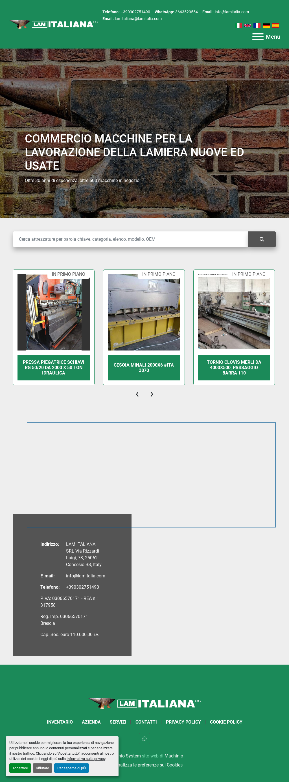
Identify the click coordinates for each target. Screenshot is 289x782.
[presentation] (137, 393)
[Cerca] (130, 239)
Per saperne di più (71, 768)
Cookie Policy (226, 722)
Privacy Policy (183, 722)
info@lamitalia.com (232, 12)
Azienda (91, 722)
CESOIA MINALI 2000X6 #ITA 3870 (182, 367)
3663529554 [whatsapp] (186, 12)
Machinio (174, 756)
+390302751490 (135, 12)
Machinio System (123, 756)
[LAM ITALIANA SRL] (144, 703)
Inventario (60, 722)
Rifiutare (42, 768)
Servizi (118, 722)
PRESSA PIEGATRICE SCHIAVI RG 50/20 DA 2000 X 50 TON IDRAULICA (92, 368)
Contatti (146, 722)
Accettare (20, 768)
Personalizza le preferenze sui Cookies (144, 765)
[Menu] (258, 36)
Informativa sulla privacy (86, 759)
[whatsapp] (144, 738)
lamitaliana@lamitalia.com (138, 18)
